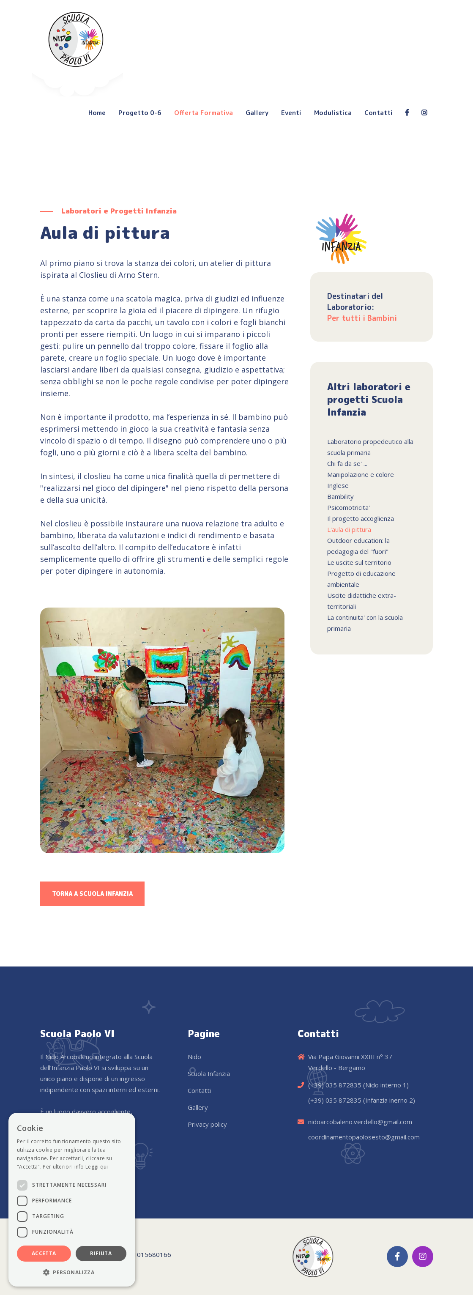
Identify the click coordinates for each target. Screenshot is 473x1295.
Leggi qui (96, 1166)
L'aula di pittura (349, 529)
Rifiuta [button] (101, 1253)
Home (97, 112)
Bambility (340, 496)
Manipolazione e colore (360, 474)
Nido (194, 1056)
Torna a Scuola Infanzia (92, 894)
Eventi (291, 112)
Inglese (338, 485)
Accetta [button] (44, 1253)
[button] (72, 1272)
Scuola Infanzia (209, 1073)
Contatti (378, 112)
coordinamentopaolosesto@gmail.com (364, 1137)
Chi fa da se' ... (347, 463)
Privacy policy (207, 1124)
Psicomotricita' (348, 507)
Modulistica (333, 112)
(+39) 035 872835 (334, 1085)
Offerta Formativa (203, 112)
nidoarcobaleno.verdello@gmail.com (360, 1121)
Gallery (257, 112)
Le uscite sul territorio (359, 562)
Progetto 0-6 (139, 112)
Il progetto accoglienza (360, 518)
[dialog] (71, 1200)
